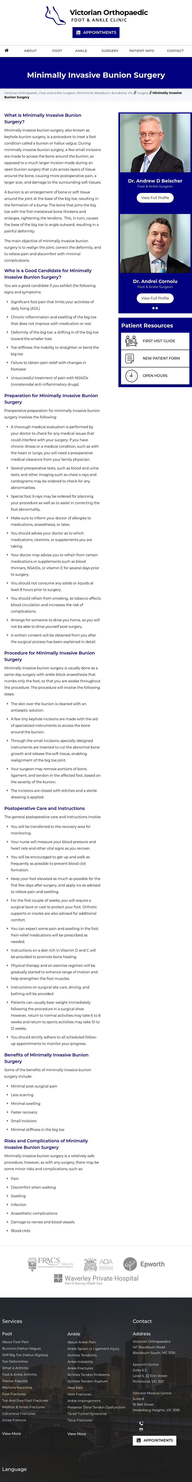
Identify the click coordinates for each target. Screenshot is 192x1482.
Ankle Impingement (84, 1401)
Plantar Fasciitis (15, 1381)
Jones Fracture (14, 1420)
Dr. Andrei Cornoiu (155, 286)
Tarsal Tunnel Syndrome (87, 1414)
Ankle (73, 1334)
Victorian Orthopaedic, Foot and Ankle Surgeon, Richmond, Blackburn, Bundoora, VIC (68, 93)
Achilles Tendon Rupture (87, 1381)
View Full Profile (155, 198)
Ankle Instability (80, 1362)
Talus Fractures (79, 1420)
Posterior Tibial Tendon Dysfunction (96, 1407)
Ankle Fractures (80, 1368)
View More (11, 1434)
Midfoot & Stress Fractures (23, 1407)
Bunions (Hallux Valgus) (21, 1348)
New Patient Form (161, 358)
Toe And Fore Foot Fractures (25, 1400)
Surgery (143, 93)
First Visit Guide (159, 341)
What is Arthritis (15, 1368)
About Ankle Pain (81, 1342)
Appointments (96, 33)
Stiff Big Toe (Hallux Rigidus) (25, 1355)
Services (12, 1321)
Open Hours (155, 376)
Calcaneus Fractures (18, 1413)
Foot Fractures (14, 1394)
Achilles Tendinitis (82, 1355)
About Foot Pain (15, 1342)
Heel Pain (75, 1388)
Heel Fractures (79, 1394)
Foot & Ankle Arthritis (19, 1374)
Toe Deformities (15, 1361)
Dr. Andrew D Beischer (155, 185)
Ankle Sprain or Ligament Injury (93, 1349)
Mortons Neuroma (17, 1387)
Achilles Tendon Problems (88, 1375)
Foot (7, 1333)
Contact (142, 1321)
